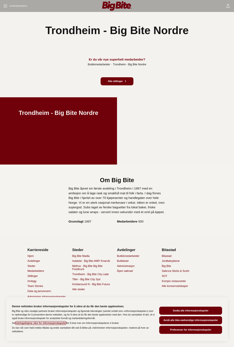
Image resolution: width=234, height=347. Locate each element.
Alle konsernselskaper (175, 286)
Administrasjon (126, 266)
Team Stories (35, 286)
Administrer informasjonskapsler (46, 296)
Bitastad (166, 255)
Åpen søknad (125, 270)
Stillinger (32, 276)
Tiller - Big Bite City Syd (86, 279)
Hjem (30, 255)
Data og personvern (39, 291)
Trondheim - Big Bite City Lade (90, 274)
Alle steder (78, 289)
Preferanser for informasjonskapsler (190, 329)
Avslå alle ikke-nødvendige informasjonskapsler (190, 320)
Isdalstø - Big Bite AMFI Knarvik (91, 260)
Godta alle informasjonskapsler (190, 310)
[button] (228, 6)
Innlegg (31, 281)
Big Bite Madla (81, 255)
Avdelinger (33, 260)
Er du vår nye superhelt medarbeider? (117, 59)
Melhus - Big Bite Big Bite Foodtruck (87, 268)
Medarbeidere (35, 270)
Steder (31, 266)
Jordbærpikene (171, 260)
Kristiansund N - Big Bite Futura (91, 284)
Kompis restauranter (174, 281)
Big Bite (166, 266)
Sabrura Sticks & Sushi (175, 270)
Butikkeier (123, 260)
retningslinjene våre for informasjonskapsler (41, 323)
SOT (164, 276)
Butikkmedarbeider (128, 255)
